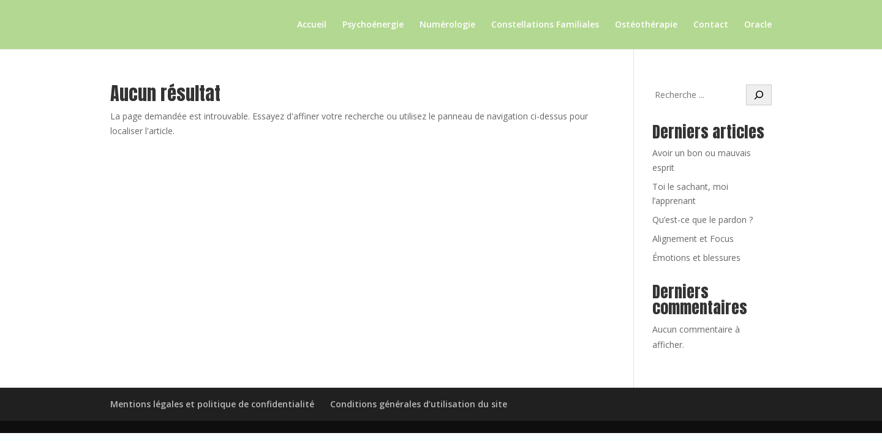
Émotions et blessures (696, 257)
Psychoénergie (373, 25)
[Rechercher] (759, 95)
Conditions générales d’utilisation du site (418, 404)
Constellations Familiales (545, 25)
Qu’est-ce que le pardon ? (702, 219)
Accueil (311, 25)
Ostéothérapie (646, 25)
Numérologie (447, 25)
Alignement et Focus (693, 238)
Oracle (758, 25)
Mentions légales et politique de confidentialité (212, 404)
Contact (710, 25)
